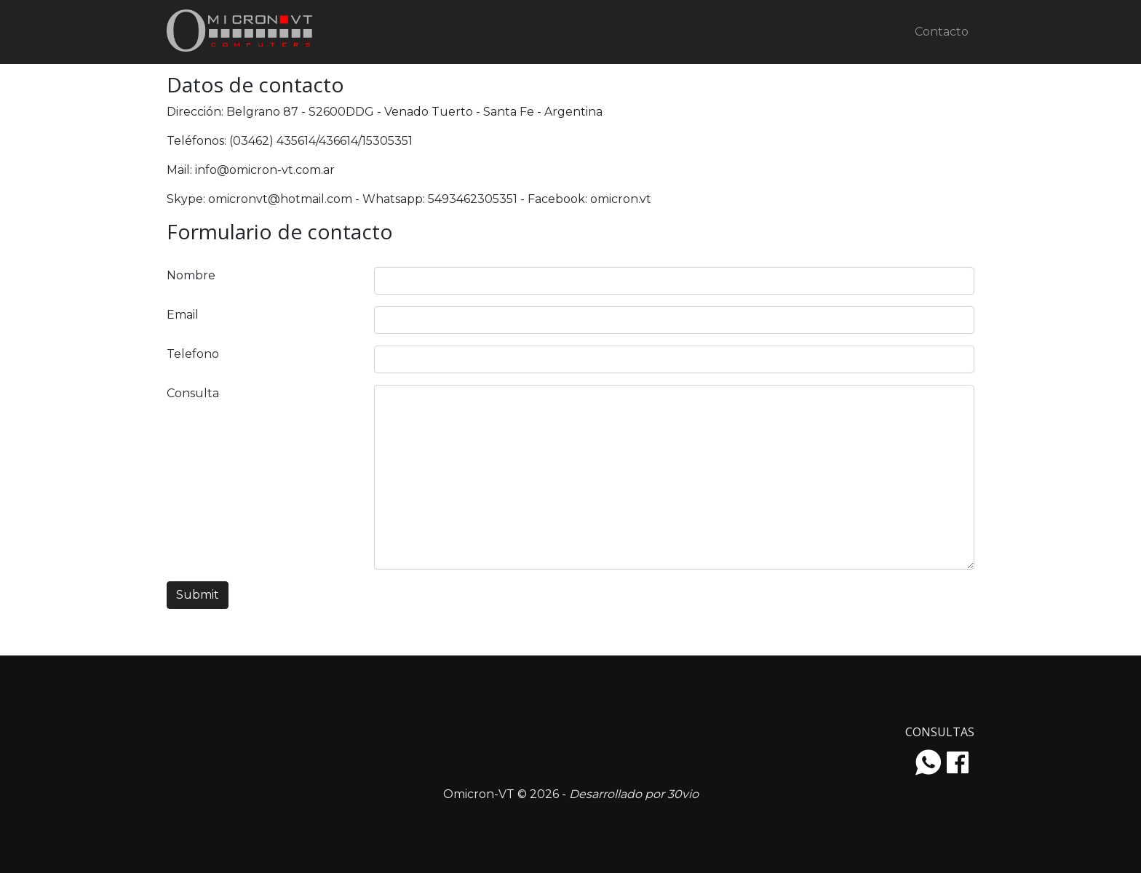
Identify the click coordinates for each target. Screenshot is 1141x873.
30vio (683, 794)
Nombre (191, 275)
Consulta (193, 393)
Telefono (193, 354)
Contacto (942, 32)
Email (183, 315)
